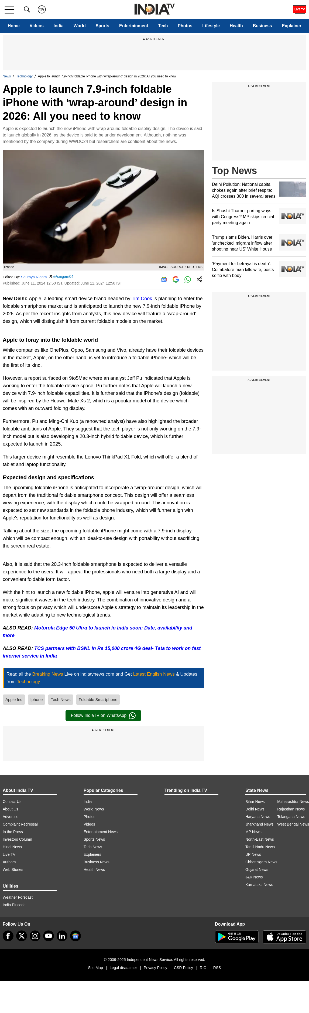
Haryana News (257, 816)
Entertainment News (101, 832)
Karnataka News (259, 884)
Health (236, 25)
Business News (96, 862)
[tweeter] (21, 935)
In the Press (13, 832)
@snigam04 (63, 276)
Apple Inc (13, 699)
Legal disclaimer (123, 968)
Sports (102, 25)
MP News (253, 832)
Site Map (95, 968)
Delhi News (255, 809)
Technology (24, 76)
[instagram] (35, 935)
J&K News (254, 877)
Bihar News (255, 801)
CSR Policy (183, 968)
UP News (253, 854)
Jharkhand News (259, 824)
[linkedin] (62, 935)
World (80, 25)
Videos (37, 25)
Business (262, 25)
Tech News (60, 699)
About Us (10, 809)
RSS (217, 968)
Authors (9, 862)
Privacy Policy (155, 968)
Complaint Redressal (20, 824)
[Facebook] (8, 935)
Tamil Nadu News (260, 847)
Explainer (291, 25)
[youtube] (48, 935)
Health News (94, 869)
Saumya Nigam (34, 277)
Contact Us (12, 801)
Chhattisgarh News (261, 862)
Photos (185, 25)
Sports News (94, 839)
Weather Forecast (18, 897)
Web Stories (13, 869)
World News (94, 809)
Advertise (10, 816)
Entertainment (133, 25)
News (7, 76)
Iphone (36, 699)
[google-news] (75, 935)
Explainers (92, 854)
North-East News (259, 839)
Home (13, 25)
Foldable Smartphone (98, 699)
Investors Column (17, 839)
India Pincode (14, 905)
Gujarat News (256, 869)
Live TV (9, 854)
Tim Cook (142, 298)
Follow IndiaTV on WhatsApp (103, 715)
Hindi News (12, 847)
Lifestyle (211, 25)
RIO (203, 968)
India (59, 25)
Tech (163, 25)
